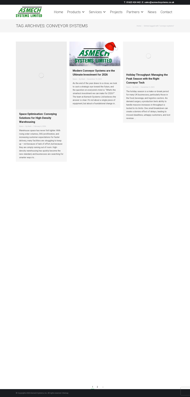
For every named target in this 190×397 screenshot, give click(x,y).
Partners (135, 12)
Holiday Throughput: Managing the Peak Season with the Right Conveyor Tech (147, 78)
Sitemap (65, 393)
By (28, 126)
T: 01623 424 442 (132, 2)
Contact (166, 12)
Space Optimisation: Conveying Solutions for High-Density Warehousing (38, 117)
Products (76, 12)
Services (97, 12)
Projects (116, 12)
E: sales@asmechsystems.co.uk (158, 2)
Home (58, 12)
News (152, 12)
